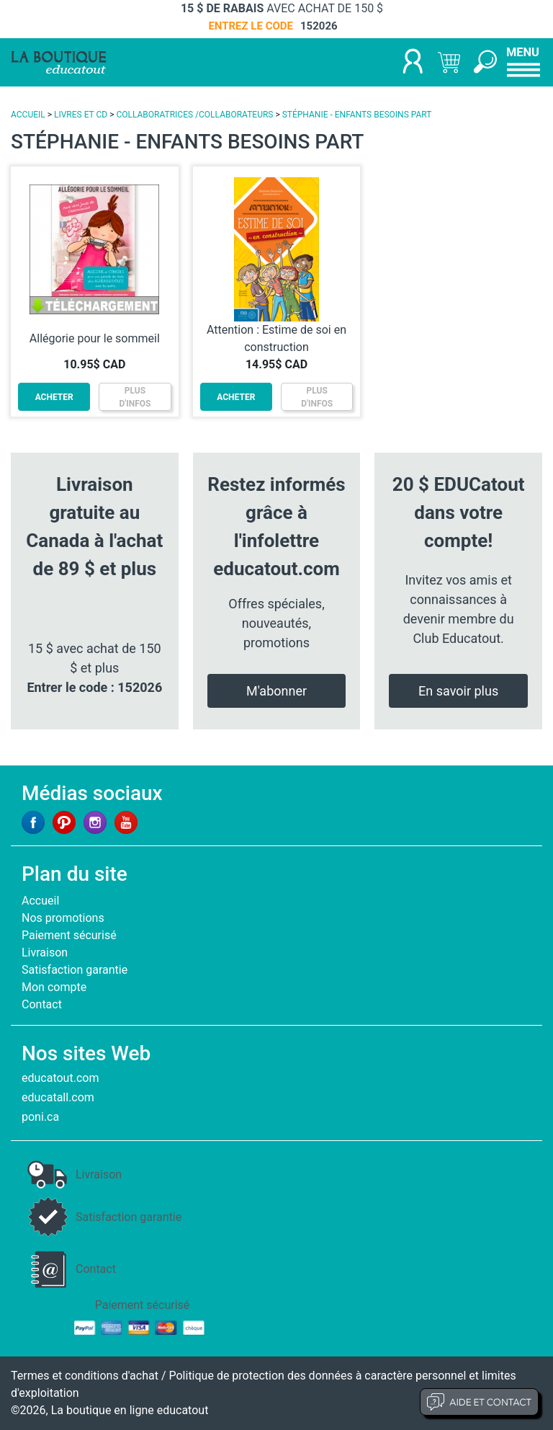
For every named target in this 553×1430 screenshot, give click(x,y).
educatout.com (60, 1078)
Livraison (45, 952)
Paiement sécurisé (69, 935)
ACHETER (54, 397)
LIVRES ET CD (80, 115)
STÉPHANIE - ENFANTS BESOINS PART (357, 115)
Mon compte (54, 987)
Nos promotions (63, 918)
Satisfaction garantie (74, 970)
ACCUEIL (28, 115)
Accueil (40, 900)
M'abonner (276, 690)
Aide (479, 1402)
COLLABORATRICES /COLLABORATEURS (194, 115)
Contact (42, 1004)
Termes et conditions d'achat (84, 1375)
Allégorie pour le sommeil (95, 338)
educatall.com (58, 1097)
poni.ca (40, 1117)
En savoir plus (458, 690)
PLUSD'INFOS (135, 397)
